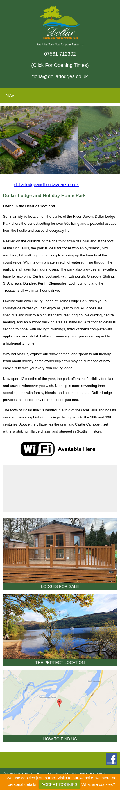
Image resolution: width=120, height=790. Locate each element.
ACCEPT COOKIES (59, 784)
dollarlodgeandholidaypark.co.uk (46, 184)
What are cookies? (98, 784)
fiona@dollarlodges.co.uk (60, 76)
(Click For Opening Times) (60, 65)
